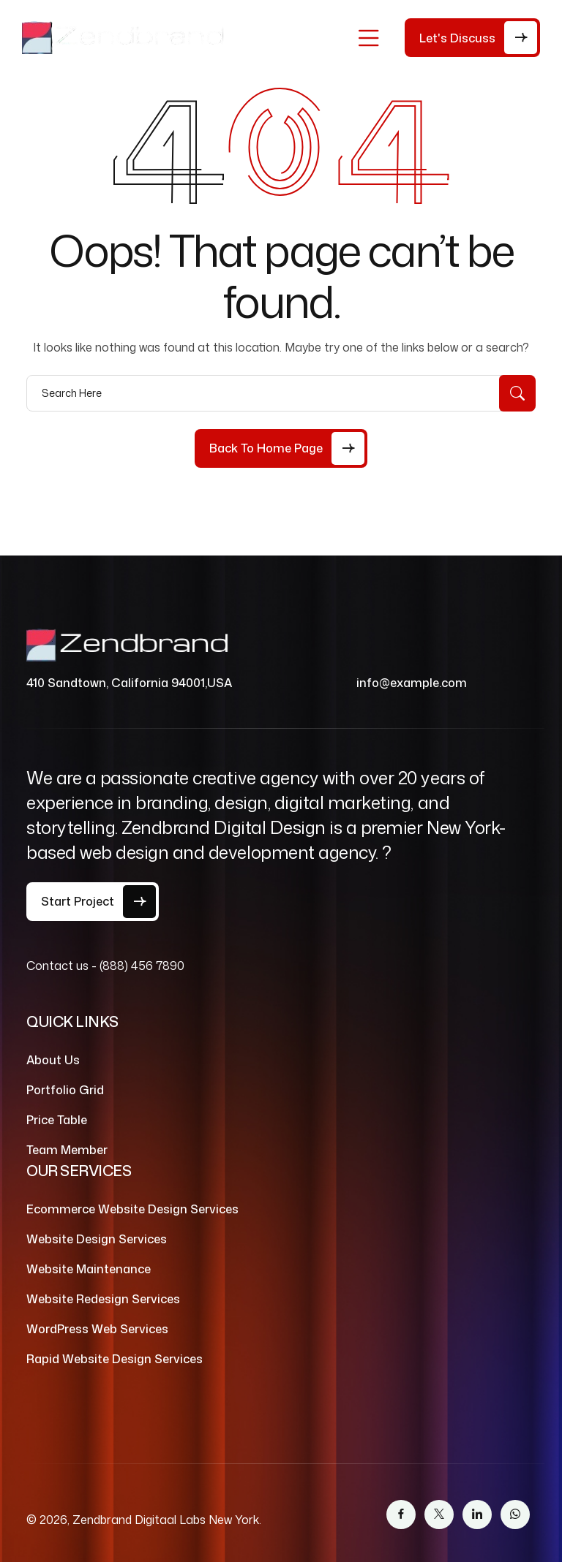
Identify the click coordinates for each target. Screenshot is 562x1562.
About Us (53, 1060)
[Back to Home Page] (281, 448)
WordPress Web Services (97, 1329)
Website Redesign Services (103, 1299)
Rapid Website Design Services (114, 1359)
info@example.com (411, 683)
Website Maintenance (88, 1269)
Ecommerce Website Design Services (132, 1209)
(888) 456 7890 (142, 966)
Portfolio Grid (65, 1090)
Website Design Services (96, 1239)
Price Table (56, 1120)
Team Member (67, 1150)
